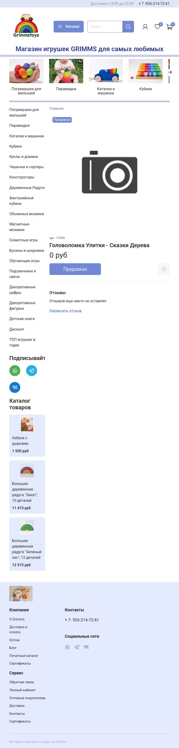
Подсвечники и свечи (22, 273)
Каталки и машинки (102, 89)
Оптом (14, 640)
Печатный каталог (23, 656)
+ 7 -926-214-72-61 (154, 3)
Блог (13, 648)
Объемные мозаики (26, 212)
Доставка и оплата (18, 629)
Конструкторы (21, 176)
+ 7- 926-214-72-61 (82, 620)
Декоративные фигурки (22, 304)
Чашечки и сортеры (26, 166)
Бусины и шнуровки (26, 249)
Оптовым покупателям (27, 698)
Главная (56, 107)
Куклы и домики (23, 155)
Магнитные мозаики (19, 226)
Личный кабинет (22, 690)
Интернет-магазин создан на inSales (37, 742)
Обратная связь (21, 682)
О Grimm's (17, 619)
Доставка (16, 706)
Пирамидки (65, 87)
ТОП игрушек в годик (22, 341)
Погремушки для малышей (26, 89)
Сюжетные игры (23, 239)
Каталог (69, 26)
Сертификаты (20, 664)
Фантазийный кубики (21, 199)
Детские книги (22, 317)
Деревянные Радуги (27, 186)
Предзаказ (75, 268)
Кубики (140, 87)
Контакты (17, 714)
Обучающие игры (24, 259)
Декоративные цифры (22, 289)
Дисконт (16, 328)
